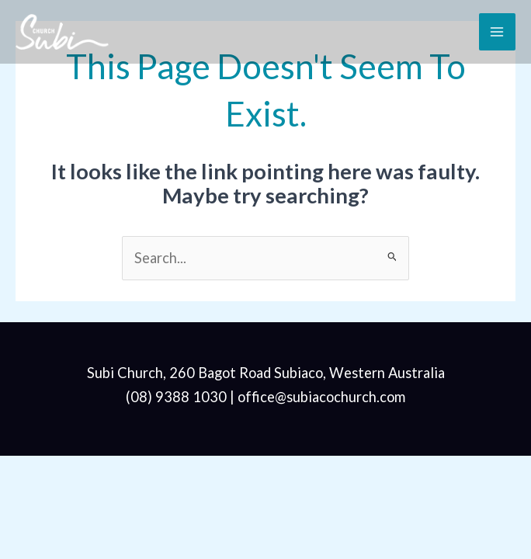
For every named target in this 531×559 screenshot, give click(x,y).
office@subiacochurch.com (321, 396)
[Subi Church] (62, 31)
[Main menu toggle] (497, 31)
